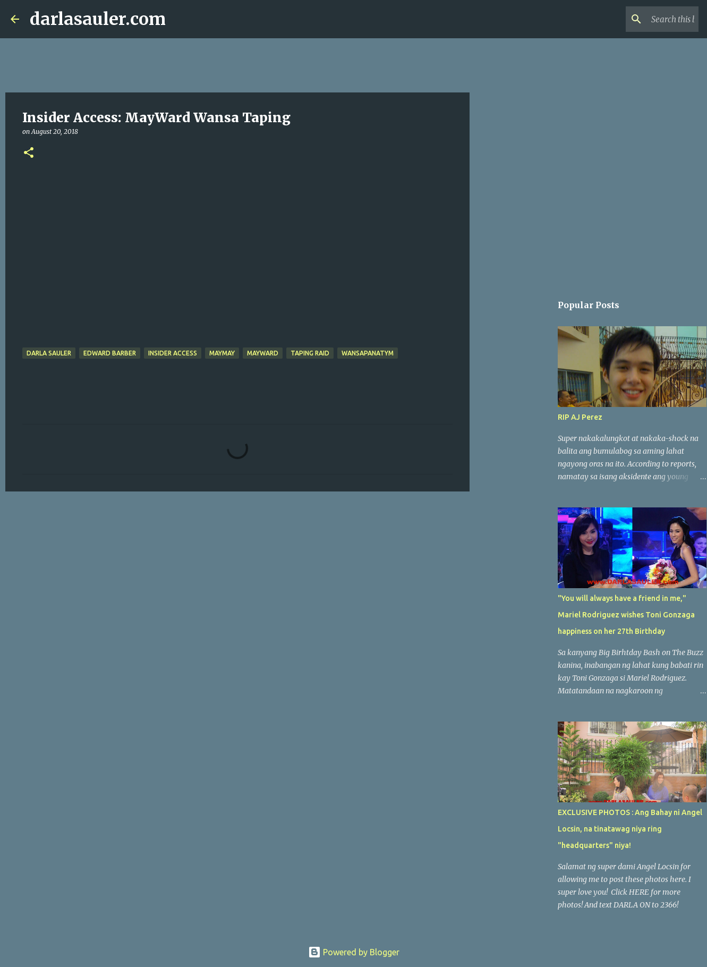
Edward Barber (109, 353)
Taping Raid (310, 353)
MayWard (262, 353)
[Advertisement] (237, 581)
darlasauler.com (98, 19)
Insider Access (172, 353)
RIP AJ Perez (580, 417)
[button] (28, 153)
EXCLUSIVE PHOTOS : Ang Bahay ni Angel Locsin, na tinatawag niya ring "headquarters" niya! (630, 829)
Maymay (222, 353)
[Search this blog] (643, 19)
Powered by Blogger (353, 952)
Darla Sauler (49, 353)
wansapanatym (368, 353)
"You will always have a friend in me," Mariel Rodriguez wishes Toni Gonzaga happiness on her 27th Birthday (626, 614)
